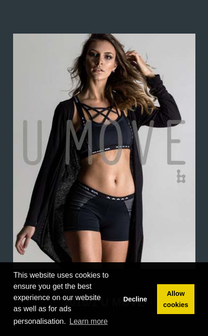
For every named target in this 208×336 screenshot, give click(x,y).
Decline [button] (135, 299)
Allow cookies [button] (175, 299)
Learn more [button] (89, 321)
